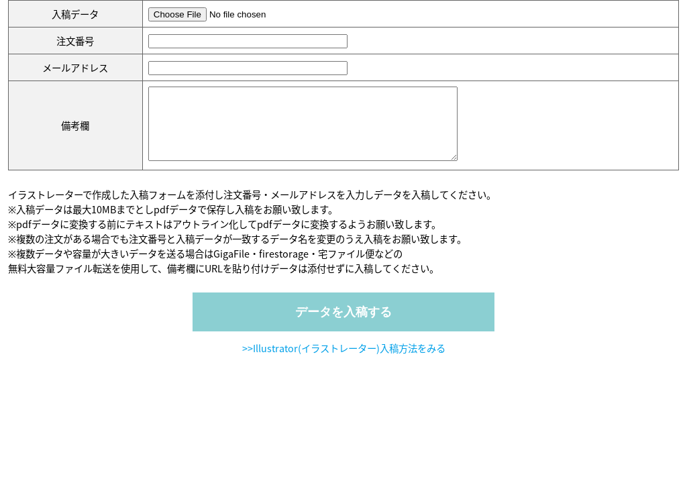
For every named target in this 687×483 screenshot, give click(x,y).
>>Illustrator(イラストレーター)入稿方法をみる (343, 362)
